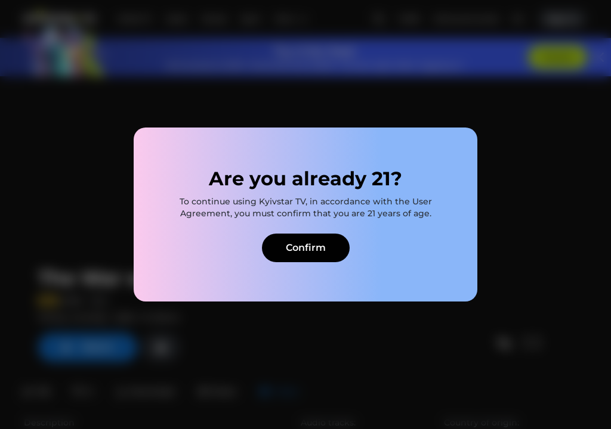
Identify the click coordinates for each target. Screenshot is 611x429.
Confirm (306, 247)
